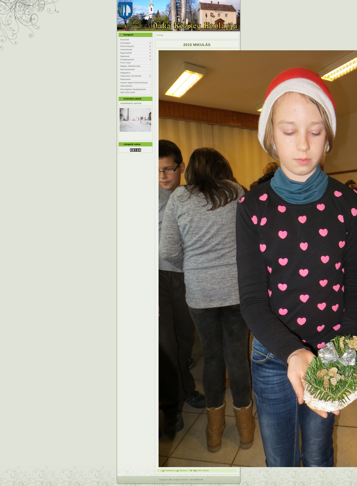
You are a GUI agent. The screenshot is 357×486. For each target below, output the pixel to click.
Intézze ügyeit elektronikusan (134, 83)
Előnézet (183, 471)
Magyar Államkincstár (130, 66)
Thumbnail (169, 471)
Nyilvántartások (127, 69)
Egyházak (125, 56)
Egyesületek (126, 53)
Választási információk (130, 76)
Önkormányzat (127, 46)
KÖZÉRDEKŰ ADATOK (131, 103)
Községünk (125, 43)
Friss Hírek (125, 63)
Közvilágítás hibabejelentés (133, 89)
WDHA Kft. (199, 480)
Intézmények (126, 49)
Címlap (160, 35)
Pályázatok (125, 79)
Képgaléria (125, 73)
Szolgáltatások (127, 59)
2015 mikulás (197, 45)
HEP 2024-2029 (127, 92)
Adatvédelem (126, 86)
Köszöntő (124, 40)
